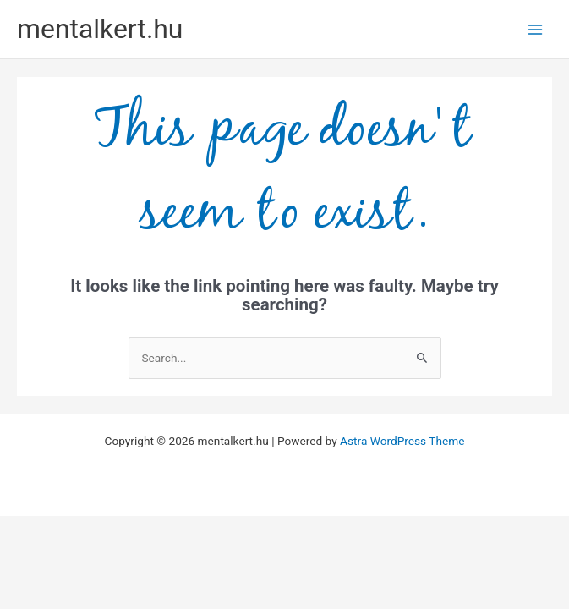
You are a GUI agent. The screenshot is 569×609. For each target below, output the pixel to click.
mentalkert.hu (100, 29)
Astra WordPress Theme (402, 440)
